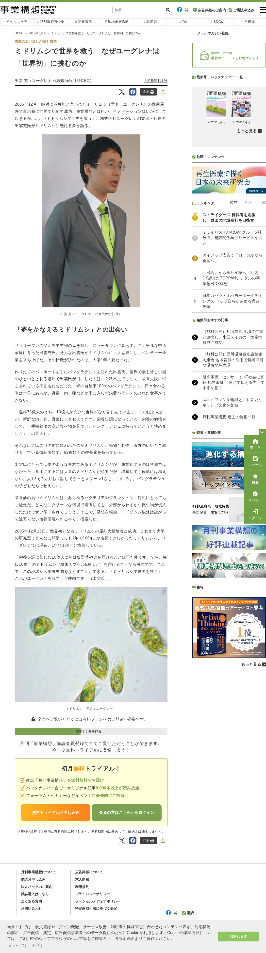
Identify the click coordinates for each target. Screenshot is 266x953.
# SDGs (216, 22)
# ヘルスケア (17, 22)
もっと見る (247, 261)
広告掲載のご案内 (209, 10)
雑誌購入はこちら (35, 894)
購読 (188, 913)
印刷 (148, 92)
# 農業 (250, 22)
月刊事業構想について (38, 872)
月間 (262, 333)
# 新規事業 (83, 22)
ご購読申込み (241, 10)
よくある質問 (31, 901)
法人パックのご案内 (36, 886)
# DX (183, 22)
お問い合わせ (31, 908)
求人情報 (82, 879)
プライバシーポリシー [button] (28, 945)
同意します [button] (238, 936)
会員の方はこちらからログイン (126, 812)
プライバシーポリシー (92, 894)
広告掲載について (89, 872)
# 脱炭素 (150, 22)
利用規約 (82, 886)
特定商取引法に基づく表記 (96, 908)
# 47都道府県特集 (50, 22)
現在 (234, 333)
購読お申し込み (33, 879)
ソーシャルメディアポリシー (98, 901)
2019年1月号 (155, 81)
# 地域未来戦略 (117, 22)
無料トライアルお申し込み (55, 812)
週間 (248, 333)
